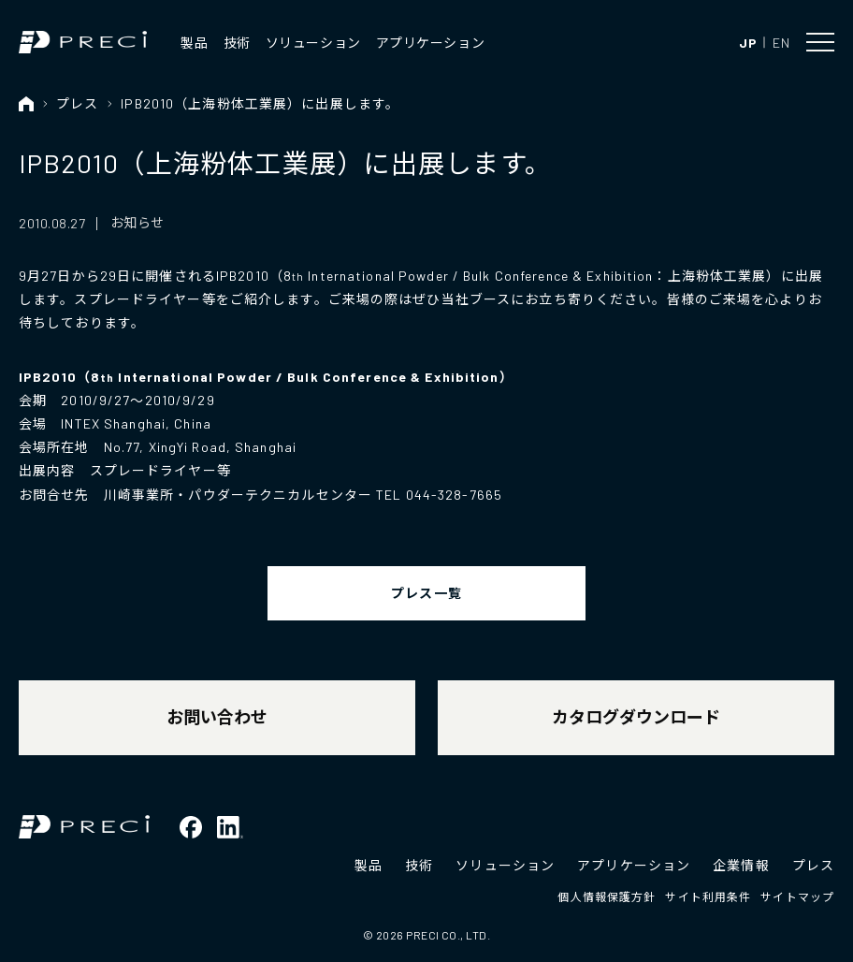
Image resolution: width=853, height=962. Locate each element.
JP (748, 43)
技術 (237, 43)
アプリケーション (430, 43)
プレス (77, 103)
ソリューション (313, 43)
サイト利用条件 (708, 896)
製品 (194, 43)
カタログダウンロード (636, 717)
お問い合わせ (216, 717)
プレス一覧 (426, 593)
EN (781, 43)
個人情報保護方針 (606, 896)
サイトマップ (797, 896)
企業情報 (741, 865)
